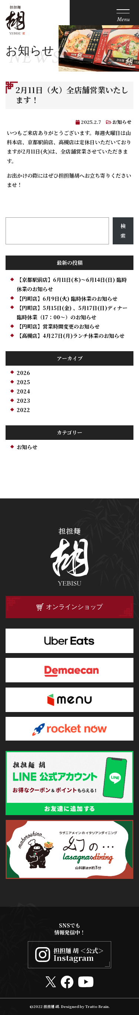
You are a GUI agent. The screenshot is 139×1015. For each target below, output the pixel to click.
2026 (23, 372)
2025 (23, 382)
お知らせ (122, 121)
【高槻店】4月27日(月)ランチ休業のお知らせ (71, 335)
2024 (23, 391)
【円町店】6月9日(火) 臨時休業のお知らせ (67, 298)
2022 (23, 409)
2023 (23, 400)
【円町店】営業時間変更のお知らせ (58, 326)
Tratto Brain (97, 1006)
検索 (123, 230)
